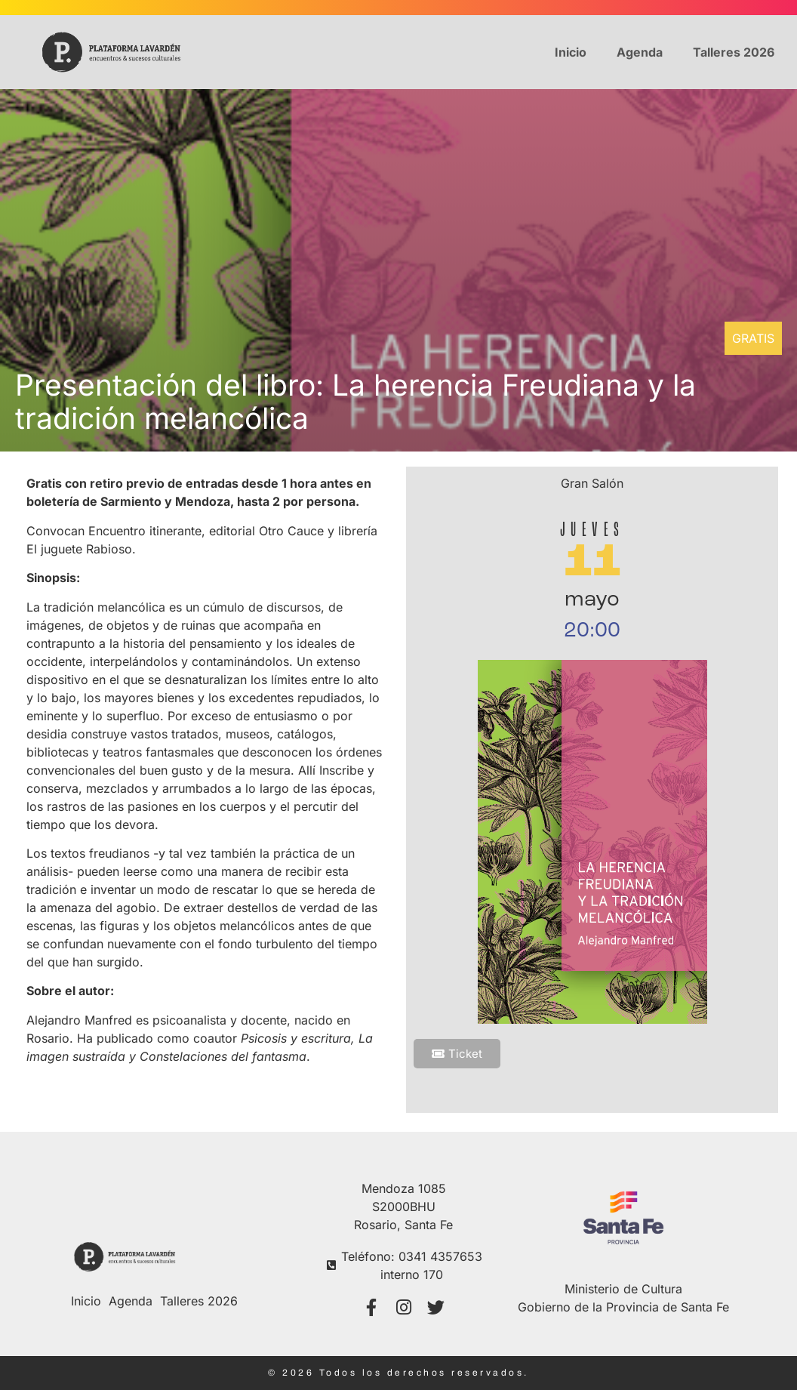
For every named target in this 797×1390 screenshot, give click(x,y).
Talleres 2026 (733, 52)
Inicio (570, 52)
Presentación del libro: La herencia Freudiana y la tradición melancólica (355, 401)
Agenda (640, 52)
